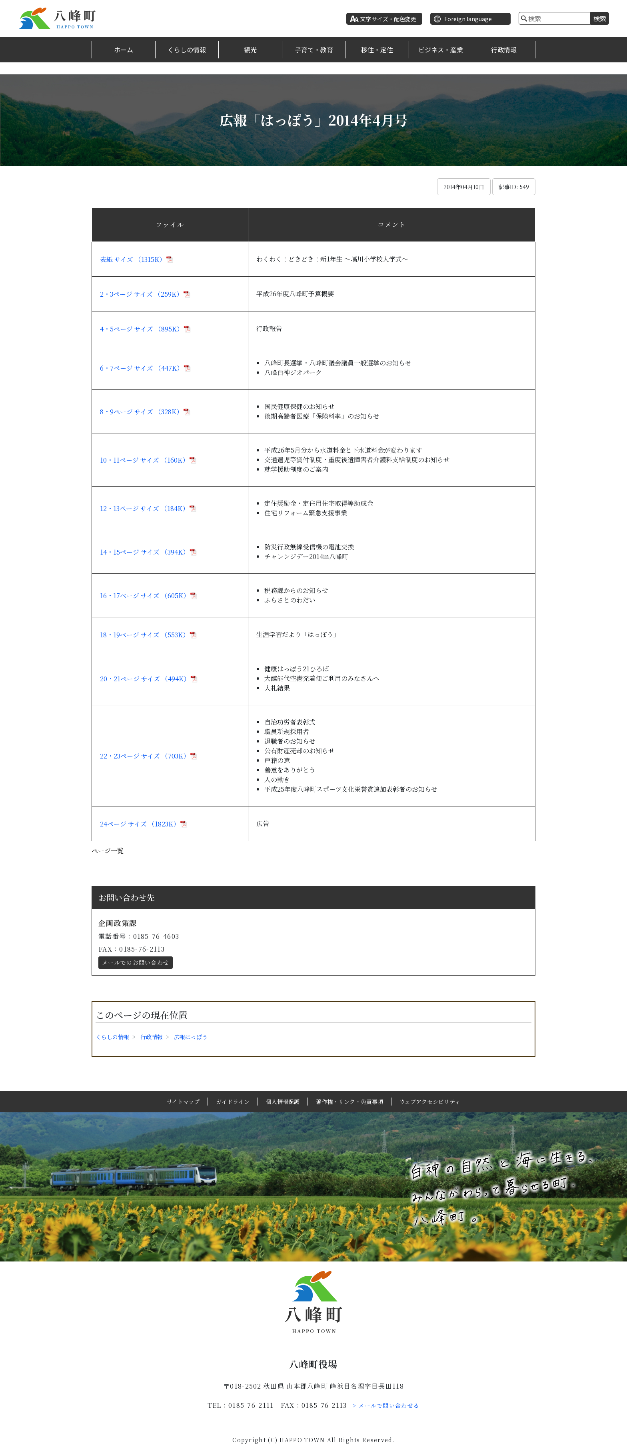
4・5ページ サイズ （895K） (141, 328)
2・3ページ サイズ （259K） (141, 294)
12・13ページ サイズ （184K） (144, 508)
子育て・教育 (314, 49)
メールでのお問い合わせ (135, 962)
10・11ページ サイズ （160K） (144, 460)
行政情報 (504, 49)
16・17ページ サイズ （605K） (145, 595)
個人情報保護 (283, 1102)
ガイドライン (233, 1102)
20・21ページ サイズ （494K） (145, 678)
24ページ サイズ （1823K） (140, 823)
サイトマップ (183, 1102)
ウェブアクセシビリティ (429, 1102)
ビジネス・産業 (440, 49)
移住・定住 (377, 49)
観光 (250, 49)
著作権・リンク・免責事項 (349, 1102)
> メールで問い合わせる (386, 1405)
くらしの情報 (187, 49)
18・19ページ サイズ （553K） (144, 634)
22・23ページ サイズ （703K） (145, 755)
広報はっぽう (191, 1037)
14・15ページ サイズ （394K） (144, 552)
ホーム (123, 49)
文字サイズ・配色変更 (388, 19)
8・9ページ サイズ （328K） (141, 411)
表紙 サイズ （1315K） (133, 259)
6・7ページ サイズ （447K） (141, 368)
